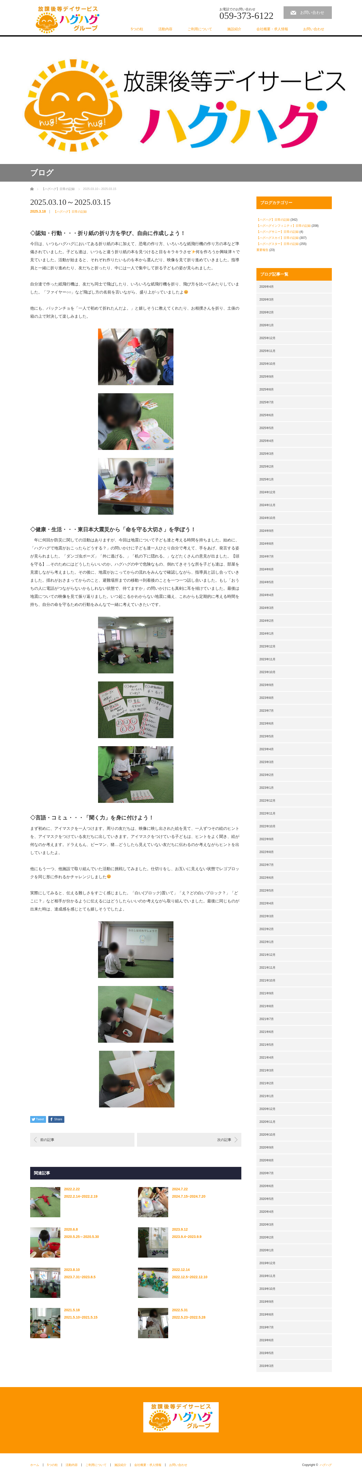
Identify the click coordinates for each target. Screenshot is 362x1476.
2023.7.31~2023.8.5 (80, 1277)
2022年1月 (266, 942)
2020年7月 (266, 1173)
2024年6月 (266, 569)
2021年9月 (266, 993)
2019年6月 (266, 1340)
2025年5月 (266, 428)
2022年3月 (266, 916)
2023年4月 (266, 749)
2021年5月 (266, 1044)
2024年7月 (266, 556)
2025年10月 (267, 364)
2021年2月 (266, 1083)
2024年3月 (266, 608)
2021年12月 (267, 955)
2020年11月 (267, 1122)
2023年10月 (267, 672)
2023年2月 (266, 775)
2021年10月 (267, 980)
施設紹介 (234, 29)
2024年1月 (266, 633)
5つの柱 (137, 29)
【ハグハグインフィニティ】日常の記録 (283, 225)
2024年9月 (266, 531)
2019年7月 (266, 1327)
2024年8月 (266, 543)
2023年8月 (266, 698)
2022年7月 (266, 865)
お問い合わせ (312, 12)
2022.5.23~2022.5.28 (188, 1317)
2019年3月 (266, 1366)
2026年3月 (266, 299)
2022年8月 (266, 852)
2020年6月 (266, 1186)
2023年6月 (266, 723)
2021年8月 (266, 1006)
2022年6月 (266, 877)
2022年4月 (266, 903)
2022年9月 (266, 839)
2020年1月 (266, 1250)
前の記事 (47, 1140)
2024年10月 (267, 518)
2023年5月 (266, 736)
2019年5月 (266, 1353)
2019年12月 (267, 1263)
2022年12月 (267, 800)
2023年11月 (267, 659)
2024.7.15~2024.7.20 (188, 1196)
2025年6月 (266, 415)
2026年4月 (266, 286)
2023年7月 (266, 710)
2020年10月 (267, 1134)
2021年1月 (266, 1096)
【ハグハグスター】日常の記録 (277, 244)
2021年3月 (266, 1070)
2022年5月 (266, 890)
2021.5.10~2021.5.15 (81, 1317)
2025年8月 (266, 389)
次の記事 (224, 1140)
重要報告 (262, 250)
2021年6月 (266, 1032)
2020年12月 (267, 1109)
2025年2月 (266, 466)
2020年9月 (266, 1147)
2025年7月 (266, 402)
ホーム (34, 1464)
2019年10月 (267, 1289)
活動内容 (165, 29)
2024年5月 (266, 582)
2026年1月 (266, 325)
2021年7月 (266, 1019)
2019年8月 (266, 1314)
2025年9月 (266, 376)
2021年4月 (266, 1057)
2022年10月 (267, 826)
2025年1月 (266, 479)
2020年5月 (266, 1199)
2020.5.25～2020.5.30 (81, 1237)
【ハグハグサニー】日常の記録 (277, 232)
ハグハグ (326, 1465)
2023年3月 (266, 762)
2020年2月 (266, 1237)
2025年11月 (267, 351)
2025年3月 (266, 453)
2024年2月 (266, 620)
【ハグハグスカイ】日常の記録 (277, 238)
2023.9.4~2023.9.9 (186, 1237)
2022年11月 (267, 813)
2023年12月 (267, 646)
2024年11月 (267, 505)
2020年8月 (266, 1160)
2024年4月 (266, 595)
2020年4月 (266, 1211)
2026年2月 (266, 312)
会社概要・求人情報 (272, 29)
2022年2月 (266, 929)
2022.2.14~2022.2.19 (81, 1196)
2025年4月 (266, 441)
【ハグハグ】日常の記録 (70, 211)
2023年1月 (266, 788)
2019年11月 (267, 1276)
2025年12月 (267, 338)
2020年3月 (266, 1224)
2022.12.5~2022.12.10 (189, 1277)
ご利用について (200, 29)
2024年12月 (267, 492)
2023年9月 (266, 685)
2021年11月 (267, 967)
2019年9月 (266, 1301)
